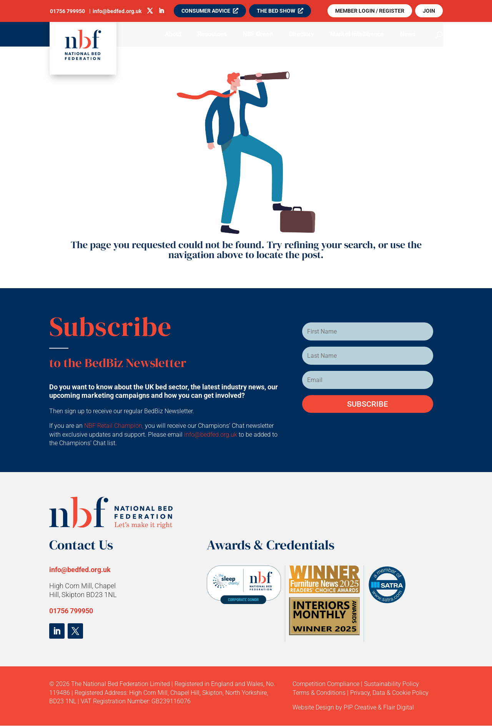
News (408, 35)
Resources (212, 35)
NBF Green (258, 35)
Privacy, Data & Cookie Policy (389, 692)
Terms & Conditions (319, 692)
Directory (301, 35)
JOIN (429, 11)
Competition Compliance (326, 684)
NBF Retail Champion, (113, 425)
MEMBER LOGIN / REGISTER (369, 11)
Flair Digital (398, 707)
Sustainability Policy (391, 684)
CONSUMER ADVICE (205, 11)
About (173, 35)
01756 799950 (71, 611)
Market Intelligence (357, 35)
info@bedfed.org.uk (211, 434)
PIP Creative (360, 707)
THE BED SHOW (276, 11)
